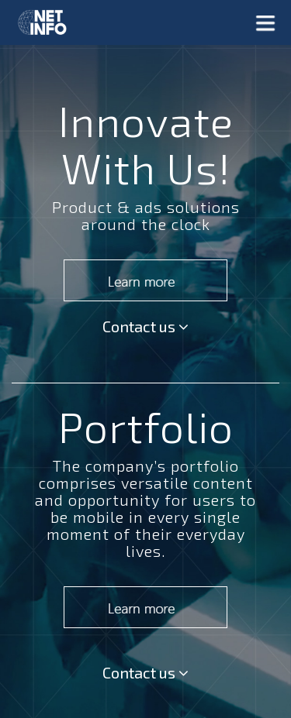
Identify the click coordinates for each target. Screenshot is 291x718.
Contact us (145, 326)
